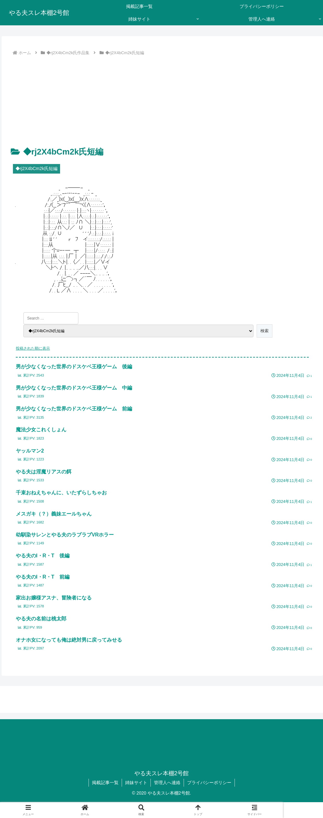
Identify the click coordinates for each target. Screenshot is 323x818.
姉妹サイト (136, 782)
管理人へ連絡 (167, 782)
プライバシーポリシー (209, 782)
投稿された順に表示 (33, 348)
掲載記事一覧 (105, 782)
